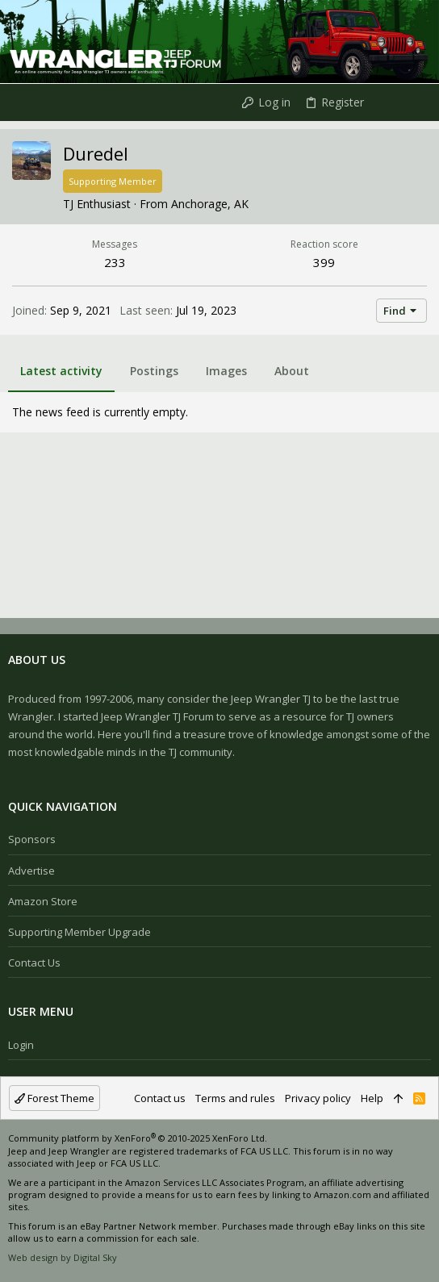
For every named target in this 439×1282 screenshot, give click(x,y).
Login (21, 1045)
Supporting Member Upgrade (79, 932)
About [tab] (291, 370)
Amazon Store (42, 901)
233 (115, 262)
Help (372, 1098)
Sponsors (32, 839)
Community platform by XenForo (137, 1138)
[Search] (413, 102)
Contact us (34, 962)
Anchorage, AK (210, 203)
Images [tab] (226, 370)
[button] (16, 102)
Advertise (31, 870)
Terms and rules (235, 1098)
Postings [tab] (154, 370)
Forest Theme (54, 1098)
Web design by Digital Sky (62, 1257)
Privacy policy (318, 1098)
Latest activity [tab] (61, 370)
